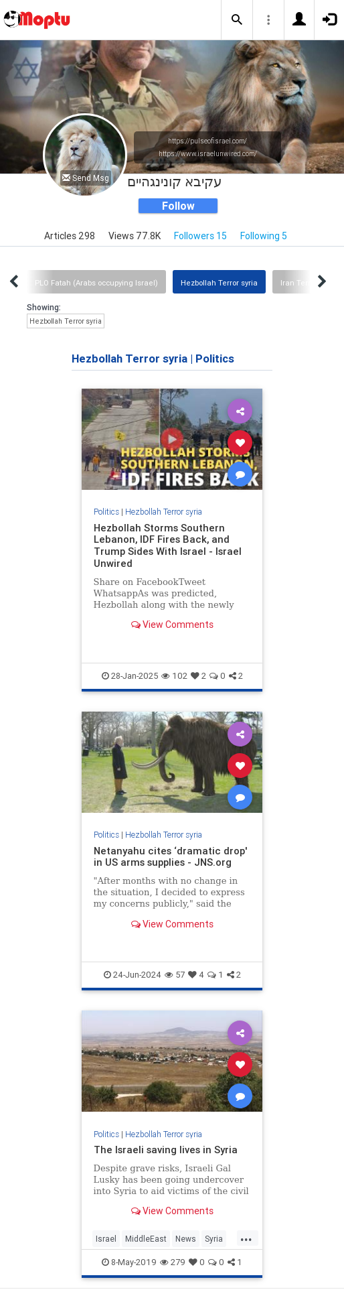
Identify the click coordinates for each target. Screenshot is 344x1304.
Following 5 (263, 236)
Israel (106, 1239)
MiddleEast (146, 1239)
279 (172, 1262)
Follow (178, 205)
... (246, 1237)
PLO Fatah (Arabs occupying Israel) (96, 282)
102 (174, 675)
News (185, 1239)
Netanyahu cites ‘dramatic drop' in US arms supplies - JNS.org (170, 856)
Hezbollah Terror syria (219, 282)
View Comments (172, 624)
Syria (214, 1239)
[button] (237, 20)
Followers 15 (200, 236)
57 (175, 974)
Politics (106, 512)
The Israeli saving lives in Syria (166, 1149)
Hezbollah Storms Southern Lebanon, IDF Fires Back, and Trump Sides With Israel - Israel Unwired (168, 545)
